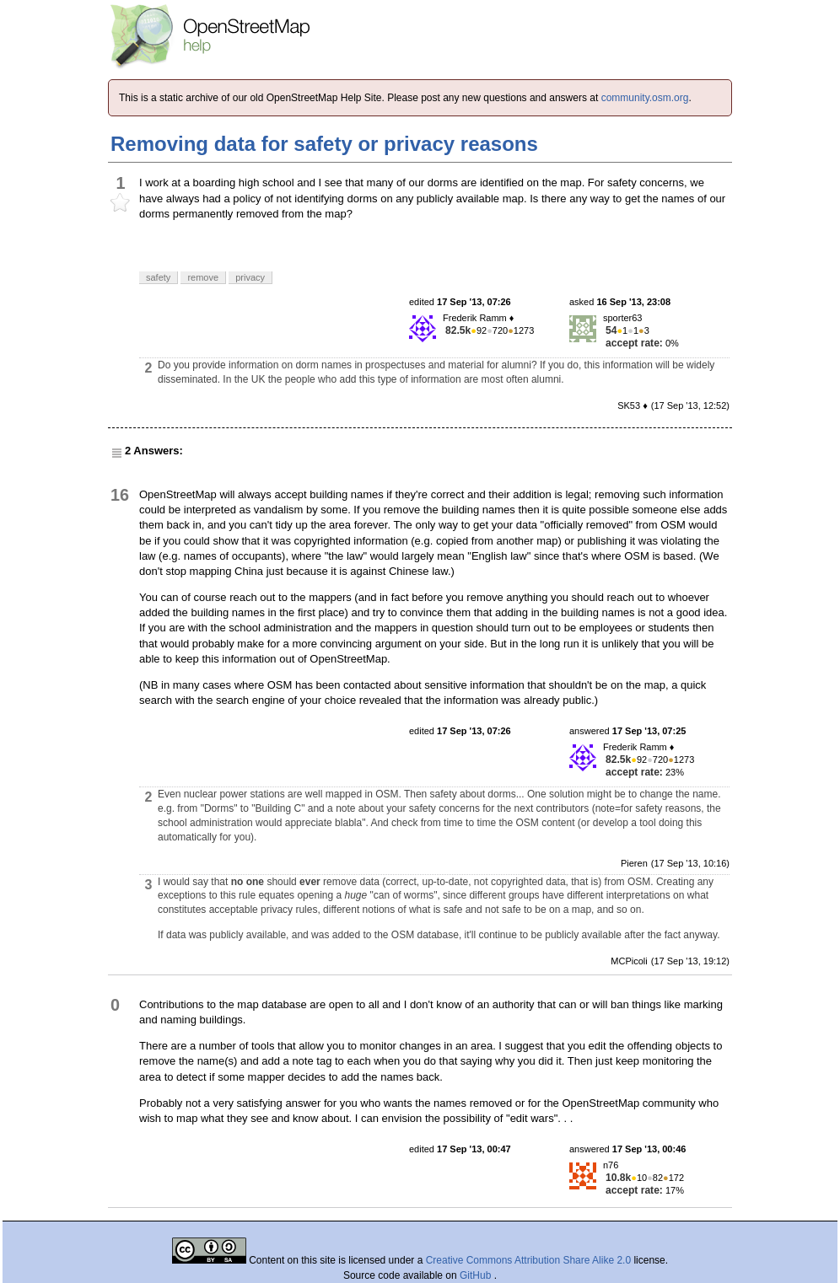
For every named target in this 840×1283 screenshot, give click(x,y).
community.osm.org (645, 98)
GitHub (477, 1275)
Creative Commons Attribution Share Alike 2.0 (528, 1260)
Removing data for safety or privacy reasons (324, 143)
